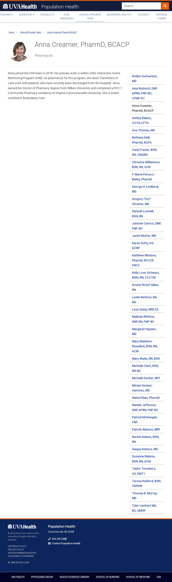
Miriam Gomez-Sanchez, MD (142, 388)
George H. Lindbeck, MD (145, 189)
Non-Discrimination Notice (22, 553)
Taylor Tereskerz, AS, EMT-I (144, 471)
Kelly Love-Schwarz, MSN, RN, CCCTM (146, 275)
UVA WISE (143, 14)
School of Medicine (138, 577)
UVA (159, 577)
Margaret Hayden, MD (144, 331)
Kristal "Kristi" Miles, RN (145, 287)
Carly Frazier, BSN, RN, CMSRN (144, 152)
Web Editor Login (18, 562)
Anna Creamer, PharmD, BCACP (143, 108)
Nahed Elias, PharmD (146, 397)
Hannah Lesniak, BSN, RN (143, 213)
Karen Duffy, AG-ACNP (143, 245)
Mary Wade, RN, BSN (146, 358)
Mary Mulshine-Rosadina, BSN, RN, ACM (145, 346)
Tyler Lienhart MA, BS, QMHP (144, 508)
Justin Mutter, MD (144, 235)
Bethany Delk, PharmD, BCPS (142, 140)
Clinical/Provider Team (90, 16)
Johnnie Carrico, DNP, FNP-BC (146, 226)
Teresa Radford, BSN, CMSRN (146, 483)
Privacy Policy (16, 549)
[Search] (141, 6)
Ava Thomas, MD (143, 130)
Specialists (47, 14)
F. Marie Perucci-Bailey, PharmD (143, 177)
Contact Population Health (66, 543)
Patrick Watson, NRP (146, 429)
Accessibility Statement (21, 556)
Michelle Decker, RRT (146, 378)
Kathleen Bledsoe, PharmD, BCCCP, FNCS (144, 260)
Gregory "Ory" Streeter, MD (141, 201)
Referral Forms (161, 16)
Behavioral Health (118, 14)
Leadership (25, 14)
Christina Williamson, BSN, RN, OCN (146, 164)
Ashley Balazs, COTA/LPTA (142, 120)
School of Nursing (107, 577)
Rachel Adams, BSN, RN (145, 439)
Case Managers (66, 16)
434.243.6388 (59, 539)
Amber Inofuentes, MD (144, 78)
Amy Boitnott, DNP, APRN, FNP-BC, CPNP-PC (144, 93)
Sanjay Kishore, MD (145, 449)
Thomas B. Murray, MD (144, 495)
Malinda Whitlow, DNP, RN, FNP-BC (143, 319)
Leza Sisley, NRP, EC (145, 309)
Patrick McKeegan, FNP (145, 419)
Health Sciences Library (74, 577)
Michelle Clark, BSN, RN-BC (145, 368)
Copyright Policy (17, 546)
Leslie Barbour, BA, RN (144, 299)
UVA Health (18, 577)
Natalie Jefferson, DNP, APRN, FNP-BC (145, 407)
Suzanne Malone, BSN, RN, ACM (143, 459)
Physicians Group (42, 577)
